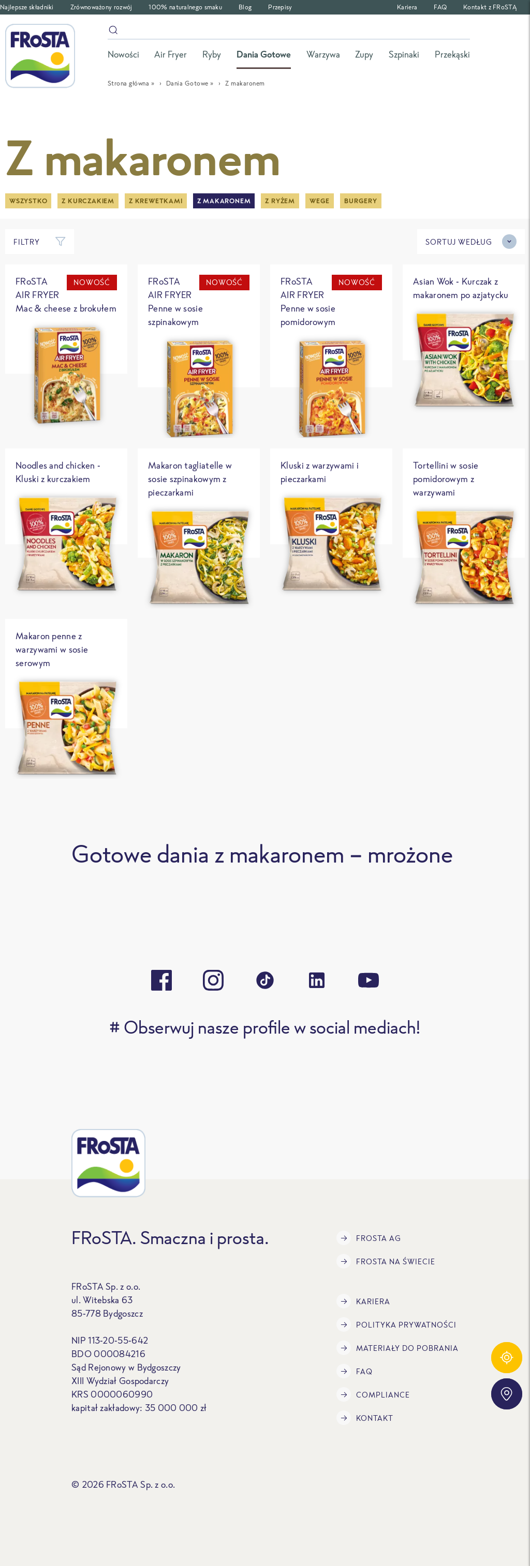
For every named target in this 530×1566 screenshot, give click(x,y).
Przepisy (280, 7)
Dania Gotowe (187, 83)
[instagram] (213, 980)
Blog (245, 7)
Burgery (360, 200)
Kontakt (364, 1417)
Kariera (407, 7)
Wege (320, 200)
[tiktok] (265, 980)
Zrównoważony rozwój (101, 7)
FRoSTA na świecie (385, 1261)
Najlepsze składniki (27, 7)
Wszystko (28, 200)
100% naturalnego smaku (185, 7)
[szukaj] (289, 31)
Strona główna (129, 83)
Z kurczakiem (88, 200)
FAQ (440, 7)
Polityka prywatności (396, 1324)
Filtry (39, 241)
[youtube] (368, 980)
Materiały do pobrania (397, 1348)
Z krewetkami (156, 200)
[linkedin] (316, 980)
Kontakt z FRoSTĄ (490, 7)
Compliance (373, 1394)
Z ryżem (280, 200)
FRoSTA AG (368, 1238)
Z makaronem (224, 200)
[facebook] (161, 980)
